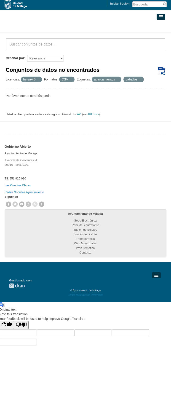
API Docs (93, 114)
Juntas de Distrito (85, 234)
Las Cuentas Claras (18, 185)
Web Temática (85, 248)
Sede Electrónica (85, 220)
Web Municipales (85, 243)
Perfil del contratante (85, 225)
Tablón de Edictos (85, 229)
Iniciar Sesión (120, 3)
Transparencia (85, 239)
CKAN (17, 285)
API (79, 114)
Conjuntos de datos (26, 26)
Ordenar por (15, 58)
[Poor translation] (21, 325)
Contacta (85, 252)
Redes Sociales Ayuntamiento (24, 192)
